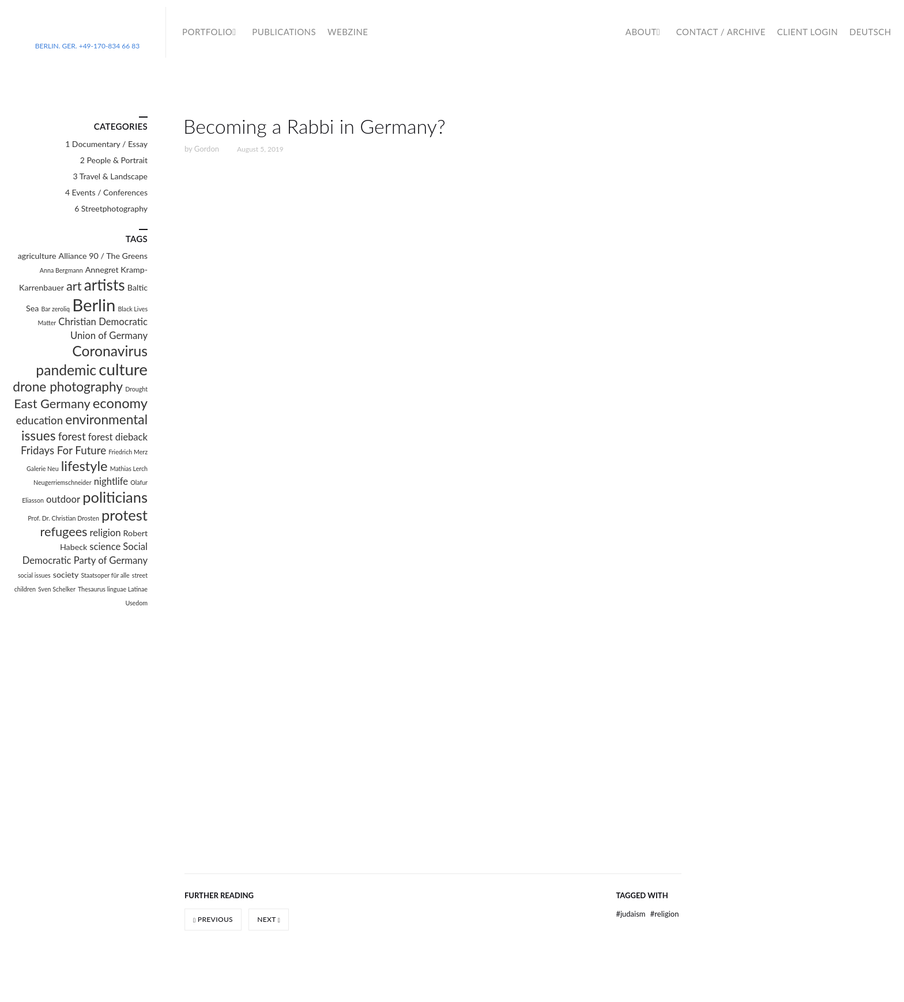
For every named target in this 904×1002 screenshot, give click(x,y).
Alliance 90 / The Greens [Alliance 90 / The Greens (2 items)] (103, 256)
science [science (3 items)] (104, 546)
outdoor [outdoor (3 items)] (63, 499)
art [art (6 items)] (73, 285)
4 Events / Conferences (106, 192)
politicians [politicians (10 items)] (115, 497)
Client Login (807, 32)
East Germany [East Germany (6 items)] (52, 403)
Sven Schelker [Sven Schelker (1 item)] (57, 589)
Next (268, 919)
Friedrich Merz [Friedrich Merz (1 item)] (128, 451)
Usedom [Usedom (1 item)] (136, 603)
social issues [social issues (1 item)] (34, 575)
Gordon (206, 148)
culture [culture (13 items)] (123, 369)
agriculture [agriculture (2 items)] (37, 256)
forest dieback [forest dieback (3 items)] (118, 437)
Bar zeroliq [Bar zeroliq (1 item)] (56, 308)
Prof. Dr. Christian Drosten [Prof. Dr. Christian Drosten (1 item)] (63, 518)
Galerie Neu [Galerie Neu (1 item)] (43, 468)
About (641, 32)
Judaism (631, 913)
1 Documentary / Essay (106, 144)
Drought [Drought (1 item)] (136, 389)
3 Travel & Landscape (110, 176)
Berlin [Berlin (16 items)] (93, 305)
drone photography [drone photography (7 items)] (68, 386)
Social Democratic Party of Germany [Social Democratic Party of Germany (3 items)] (85, 553)
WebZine (347, 32)
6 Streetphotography (111, 208)
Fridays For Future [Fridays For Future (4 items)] (63, 450)
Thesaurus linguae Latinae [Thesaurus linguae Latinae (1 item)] (113, 589)
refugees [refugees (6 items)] (64, 531)
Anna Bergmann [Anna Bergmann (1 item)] (61, 270)
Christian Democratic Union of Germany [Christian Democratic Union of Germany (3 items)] (103, 328)
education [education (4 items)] (39, 420)
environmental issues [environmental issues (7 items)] (84, 427)
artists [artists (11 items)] (104, 285)
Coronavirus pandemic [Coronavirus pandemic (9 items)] (92, 360)
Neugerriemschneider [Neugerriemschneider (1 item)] (62, 482)
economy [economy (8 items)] (120, 403)
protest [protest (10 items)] (124, 514)
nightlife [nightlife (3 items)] (111, 481)
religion (664, 913)
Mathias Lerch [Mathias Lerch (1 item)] (129, 468)
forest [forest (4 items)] (72, 436)
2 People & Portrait (114, 160)
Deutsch (870, 32)
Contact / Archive (721, 32)
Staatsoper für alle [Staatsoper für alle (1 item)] (105, 575)
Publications (284, 32)
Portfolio (207, 32)
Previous (213, 919)
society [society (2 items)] (65, 574)
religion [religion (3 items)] (105, 532)
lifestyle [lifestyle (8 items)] (84, 466)
